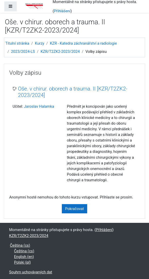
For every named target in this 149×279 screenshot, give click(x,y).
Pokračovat (74, 208)
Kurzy (39, 43)
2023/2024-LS (23, 51)
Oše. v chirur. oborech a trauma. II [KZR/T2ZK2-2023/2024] (72, 92)
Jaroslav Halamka (39, 106)
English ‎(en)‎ (24, 256)
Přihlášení (62, 11)
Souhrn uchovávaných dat (30, 272)
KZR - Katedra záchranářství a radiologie (83, 43)
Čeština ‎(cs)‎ (20, 245)
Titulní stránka (17, 43)
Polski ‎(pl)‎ (22, 262)
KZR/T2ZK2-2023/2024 (60, 51)
